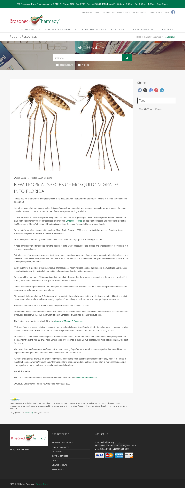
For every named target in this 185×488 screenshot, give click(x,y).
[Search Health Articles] (87, 57)
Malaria (158, 109)
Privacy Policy (58, 469)
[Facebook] (173, 12)
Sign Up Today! (155, 12)
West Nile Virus (145, 109)
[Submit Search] (127, 57)
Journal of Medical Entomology (68, 321)
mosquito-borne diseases (85, 378)
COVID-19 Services (142, 29)
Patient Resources (92, 29)
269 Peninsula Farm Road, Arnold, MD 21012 (39, 4)
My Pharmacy (30, 29)
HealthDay (29, 412)
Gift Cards (118, 29)
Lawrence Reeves (74, 221)
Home (138, 37)
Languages (87, 12)
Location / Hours (138, 12)
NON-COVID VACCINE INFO (59, 29)
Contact (166, 29)
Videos (83, 64)
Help (97, 12)
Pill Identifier (108, 12)
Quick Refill (122, 12)
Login (166, 12)
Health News (64, 64)
